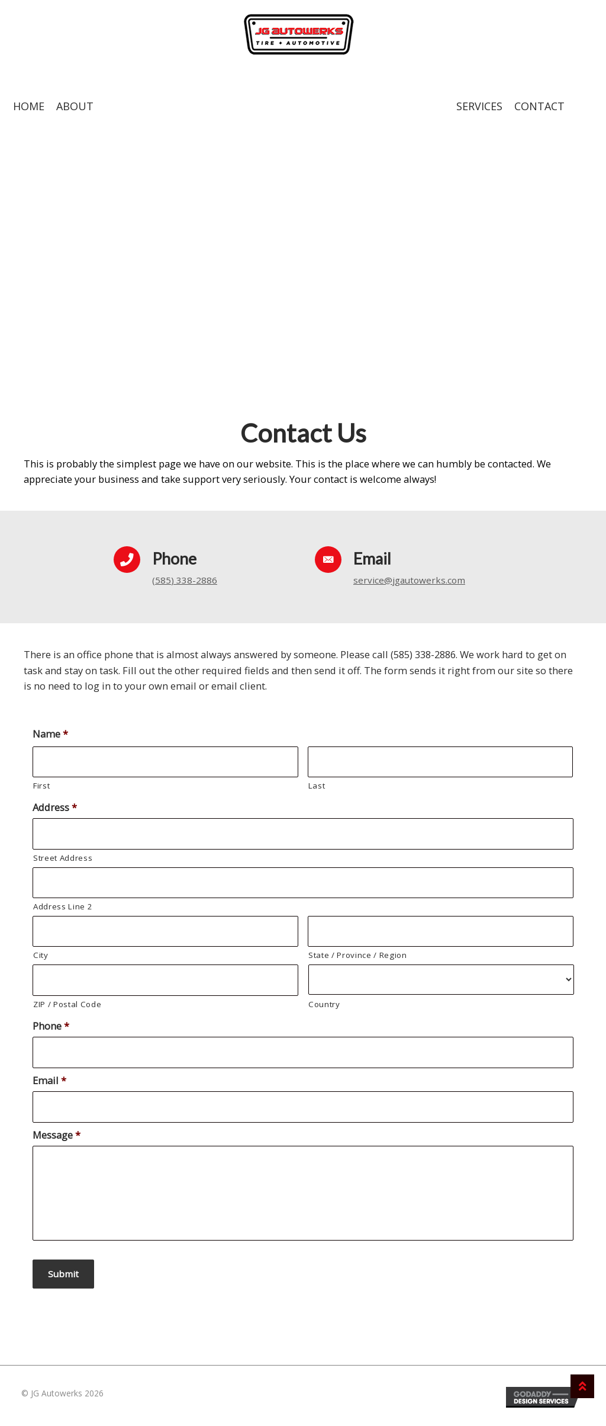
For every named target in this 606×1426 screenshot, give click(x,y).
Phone (51, 1031)
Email (49, 1085)
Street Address (62, 863)
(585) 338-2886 (184, 585)
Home (28, 112)
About (75, 112)
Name (50, 739)
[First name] (165, 767)
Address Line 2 (62, 912)
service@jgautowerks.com (413, 585)
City (41, 961)
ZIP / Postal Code (67, 1009)
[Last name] (440, 767)
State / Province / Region (357, 961)
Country (324, 1010)
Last (316, 791)
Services (479, 112)
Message (56, 1140)
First (41, 791)
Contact (539, 112)
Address (55, 813)
